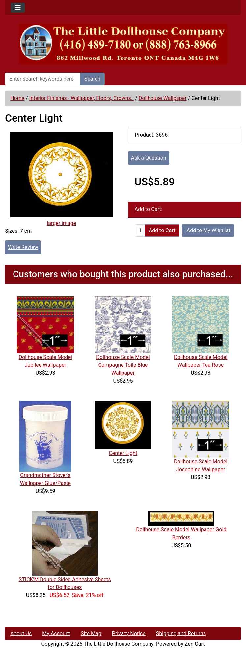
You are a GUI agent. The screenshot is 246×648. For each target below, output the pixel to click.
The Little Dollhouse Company (118, 644)
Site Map (91, 633)
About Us (21, 633)
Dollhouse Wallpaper (163, 98)
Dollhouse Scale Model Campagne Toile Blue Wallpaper (123, 365)
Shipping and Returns (181, 633)
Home (17, 98)
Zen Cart (195, 644)
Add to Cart (162, 230)
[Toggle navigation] (18, 8)
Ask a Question (148, 158)
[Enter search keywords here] (42, 79)
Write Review (23, 247)
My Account (56, 633)
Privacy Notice (129, 633)
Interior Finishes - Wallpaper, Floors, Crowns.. (81, 98)
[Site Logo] (123, 44)
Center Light (123, 453)
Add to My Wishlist (208, 230)
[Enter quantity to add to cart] (140, 230)
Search (92, 79)
